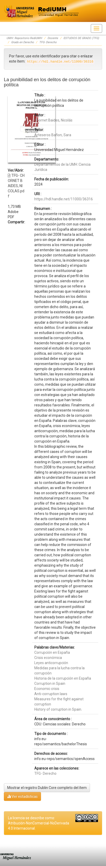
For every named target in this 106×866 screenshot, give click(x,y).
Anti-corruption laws (50, 694)
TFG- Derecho (47, 42)
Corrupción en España (52, 652)
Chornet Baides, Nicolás (53, 120)
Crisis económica (48, 658)
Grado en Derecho (22, 42)
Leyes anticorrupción (51, 663)
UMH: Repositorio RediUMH (24, 38)
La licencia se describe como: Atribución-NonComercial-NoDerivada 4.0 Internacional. (38, 823)
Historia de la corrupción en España (62, 678)
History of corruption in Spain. (58, 709)
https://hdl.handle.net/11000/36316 (63, 199)
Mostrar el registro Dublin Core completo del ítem (47, 788)
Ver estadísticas (22, 796)
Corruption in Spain (49, 683)
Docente (52, 38)
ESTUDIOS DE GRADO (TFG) (81, 38)
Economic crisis (46, 689)
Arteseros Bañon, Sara (52, 135)
